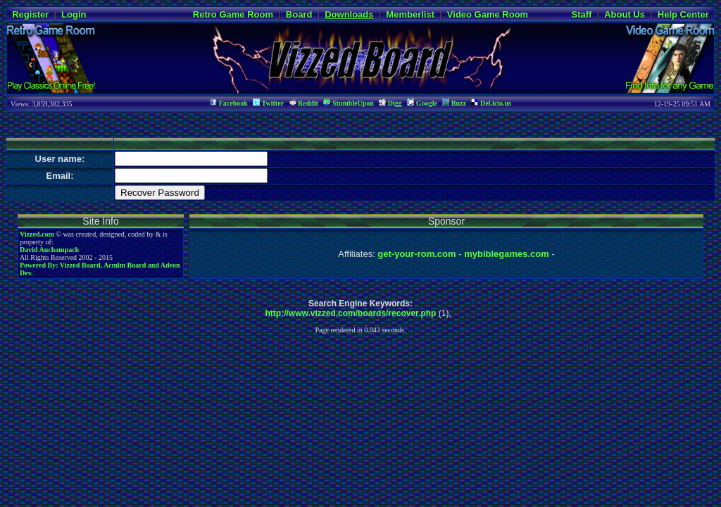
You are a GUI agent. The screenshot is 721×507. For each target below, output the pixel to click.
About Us (624, 14)
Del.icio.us (490, 103)
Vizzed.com (37, 234)
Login (73, 14)
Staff (581, 14)
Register (30, 14)
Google (422, 103)
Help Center (683, 14)
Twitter (268, 103)
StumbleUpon (348, 103)
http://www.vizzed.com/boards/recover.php (351, 313)
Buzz (454, 103)
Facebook (229, 103)
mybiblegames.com (506, 254)
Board (299, 14)
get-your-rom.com (416, 254)
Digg (390, 103)
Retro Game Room (233, 14)
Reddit (303, 103)
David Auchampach (49, 250)
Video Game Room (487, 14)
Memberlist (410, 14)
